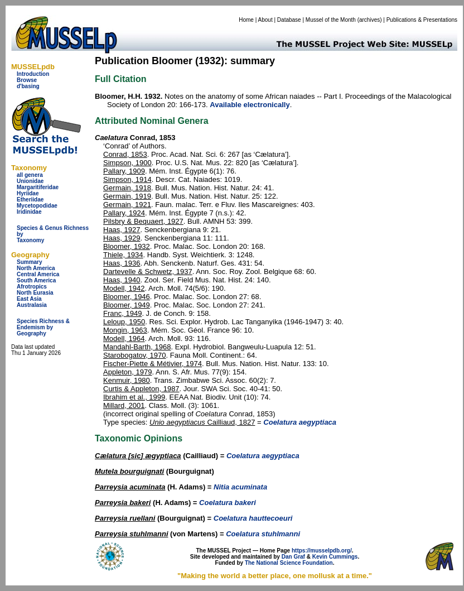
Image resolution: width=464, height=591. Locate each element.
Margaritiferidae (38, 187)
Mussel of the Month (331, 20)
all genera (30, 175)
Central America (38, 274)
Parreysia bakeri (123, 502)
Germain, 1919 (127, 196)
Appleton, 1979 (127, 372)
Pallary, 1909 (124, 171)
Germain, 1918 (127, 188)
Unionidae (30, 181)
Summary (29, 262)
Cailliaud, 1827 (202, 422)
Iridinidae (29, 212)
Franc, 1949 (122, 313)
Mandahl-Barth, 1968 (137, 347)
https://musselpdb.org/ (322, 550)
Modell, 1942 (123, 288)
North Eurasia (35, 293)
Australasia (32, 305)
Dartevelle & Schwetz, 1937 (147, 271)
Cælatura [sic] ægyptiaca (138, 455)
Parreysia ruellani (125, 518)
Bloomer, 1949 (126, 305)
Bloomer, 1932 (126, 246)
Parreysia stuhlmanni (131, 534)
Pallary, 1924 (124, 213)
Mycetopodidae (37, 206)
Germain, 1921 (127, 204)
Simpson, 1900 (127, 162)
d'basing (28, 86)
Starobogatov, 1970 (134, 355)
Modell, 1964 (123, 338)
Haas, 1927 (122, 229)
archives (369, 20)
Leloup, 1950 (124, 322)
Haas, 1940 (122, 280)
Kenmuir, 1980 (126, 380)
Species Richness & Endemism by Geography (43, 327)
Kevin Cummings (335, 557)
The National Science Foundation (289, 563)
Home (246, 20)
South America (36, 280)
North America (36, 268)
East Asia (29, 299)
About (265, 20)
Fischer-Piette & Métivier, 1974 (152, 363)
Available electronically (249, 104)
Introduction (33, 74)
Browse (27, 80)
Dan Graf (293, 557)
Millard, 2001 (123, 405)
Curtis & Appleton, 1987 (141, 389)
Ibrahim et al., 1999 (134, 397)
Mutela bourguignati (129, 471)
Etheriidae (30, 199)
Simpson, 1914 (127, 179)
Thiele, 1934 (123, 255)
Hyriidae (27, 193)
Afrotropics (32, 287)
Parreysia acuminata (130, 487)
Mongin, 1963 (125, 330)
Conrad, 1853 (125, 154)
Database (289, 20)
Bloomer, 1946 (126, 296)
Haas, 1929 (122, 238)
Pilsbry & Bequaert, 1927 (143, 221)
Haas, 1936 (122, 263)
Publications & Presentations (421, 20)
